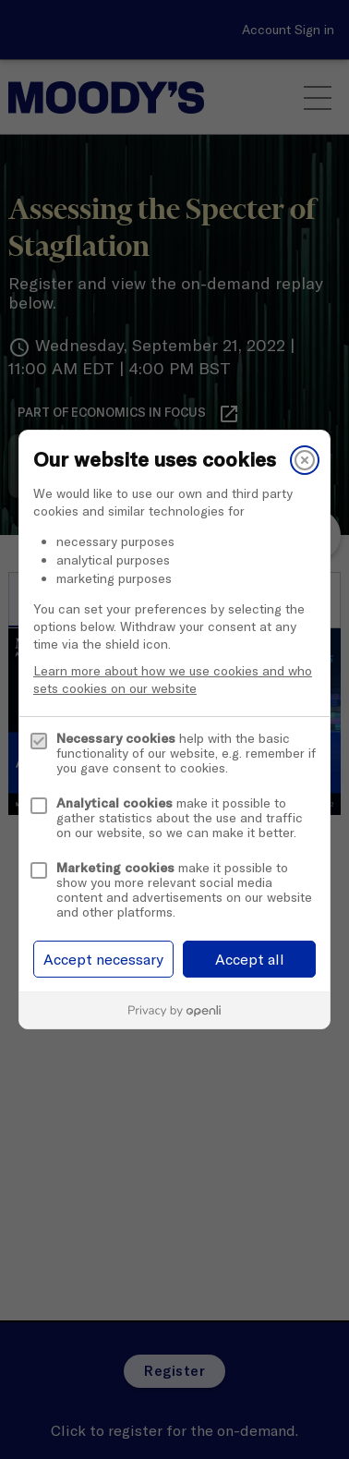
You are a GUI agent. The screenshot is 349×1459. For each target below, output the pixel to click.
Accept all (249, 959)
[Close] (305, 460)
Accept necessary (103, 959)
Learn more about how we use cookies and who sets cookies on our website (172, 680)
